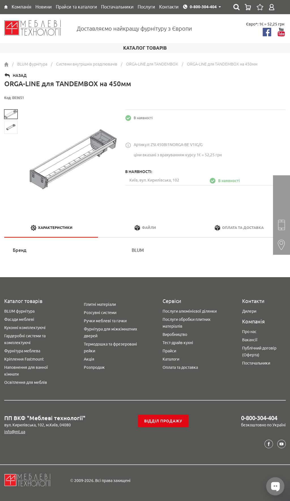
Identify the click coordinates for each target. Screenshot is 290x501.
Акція (89, 359)
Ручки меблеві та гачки (105, 321)
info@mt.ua (14, 432)
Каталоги (171, 359)
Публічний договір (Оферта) (259, 351)
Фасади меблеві (19, 319)
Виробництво (175, 334)
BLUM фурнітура (19, 311)
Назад (20, 75)
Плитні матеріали (100, 304)
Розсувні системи (100, 312)
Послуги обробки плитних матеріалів (186, 323)
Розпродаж (94, 367)
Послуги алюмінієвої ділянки (190, 311)
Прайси (169, 351)
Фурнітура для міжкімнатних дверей (110, 332)
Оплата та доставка (180, 367)
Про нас (249, 331)
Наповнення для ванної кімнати (26, 370)
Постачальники (256, 363)
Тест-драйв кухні (178, 342)
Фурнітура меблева (22, 351)
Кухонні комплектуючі (25, 327)
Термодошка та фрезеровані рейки (110, 347)
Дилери (249, 311)
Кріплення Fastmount (24, 359)
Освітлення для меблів (25, 382)
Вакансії (249, 340)
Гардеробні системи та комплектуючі (25, 339)
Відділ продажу (163, 421)
